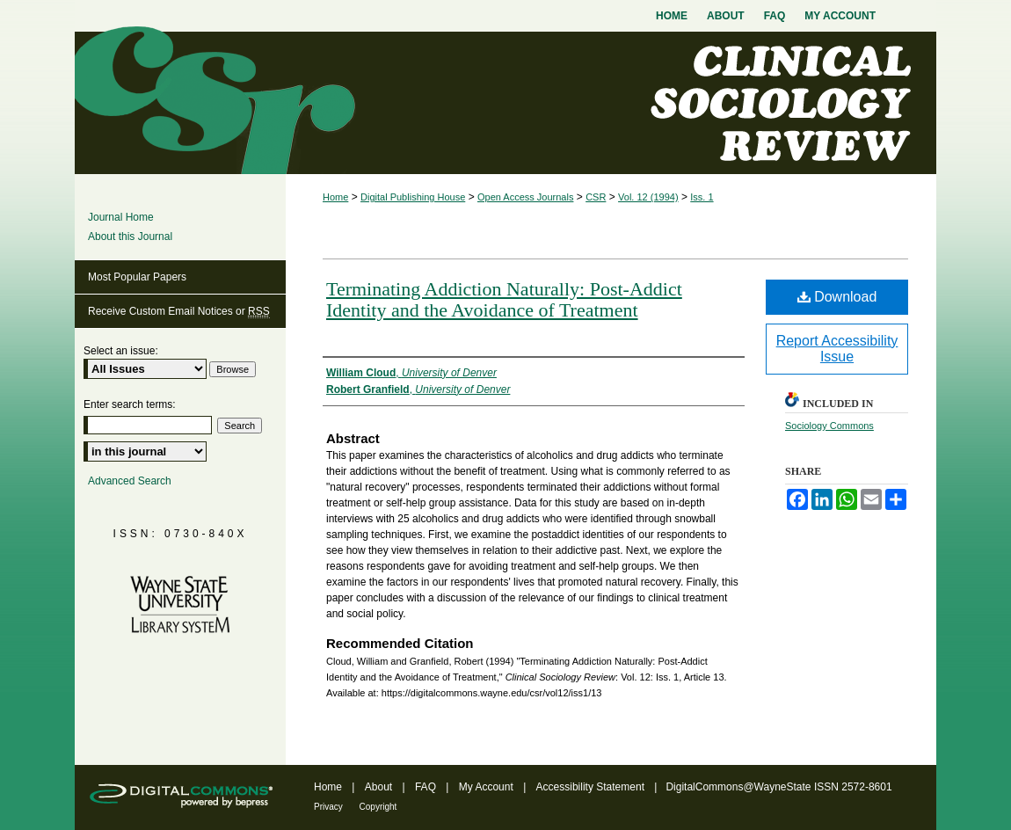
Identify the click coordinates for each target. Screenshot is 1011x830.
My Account (487, 787)
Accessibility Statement (592, 787)
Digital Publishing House (412, 197)
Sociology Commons (829, 425)
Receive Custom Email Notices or (179, 311)
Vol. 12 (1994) (648, 197)
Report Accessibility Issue (837, 348)
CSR (596, 197)
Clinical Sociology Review (505, 103)
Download (837, 296)
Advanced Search (129, 481)
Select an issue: (121, 351)
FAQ (427, 787)
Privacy (329, 807)
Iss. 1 (701, 197)
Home (335, 197)
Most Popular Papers (137, 277)
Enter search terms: (130, 404)
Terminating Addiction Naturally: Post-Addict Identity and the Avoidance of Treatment (504, 299)
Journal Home (121, 217)
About (380, 787)
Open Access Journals (525, 197)
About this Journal (130, 236)
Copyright (378, 807)
